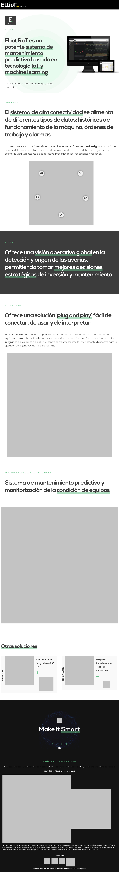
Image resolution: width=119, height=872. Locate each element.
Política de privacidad (12, 767)
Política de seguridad (57, 767)
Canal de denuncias (107, 767)
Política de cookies (40, 767)
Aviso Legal (27, 767)
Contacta (59, 744)
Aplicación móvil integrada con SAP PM (45, 663)
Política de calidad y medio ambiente (83, 767)
